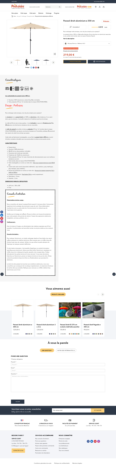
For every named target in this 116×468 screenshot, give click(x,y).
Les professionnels (64, 443)
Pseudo (13, 362)
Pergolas (56, 13)
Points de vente (63, 441)
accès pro (14, 1)
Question (14, 373)
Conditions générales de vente (42, 463)
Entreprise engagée (64, 438)
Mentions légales (77, 463)
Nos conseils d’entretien (42, 438)
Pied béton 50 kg (27, 174)
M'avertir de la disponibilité (70, 51)
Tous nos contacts (64, 450)
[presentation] (23, 396)
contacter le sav (18, 450)
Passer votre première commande (44, 445)
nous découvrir (34, 7)
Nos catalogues (63, 448)
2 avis (105, 27)
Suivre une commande (41, 448)
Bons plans (15, 13)
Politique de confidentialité (62, 463)
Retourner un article (40, 450)
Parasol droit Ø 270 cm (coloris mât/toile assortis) (69, 326)
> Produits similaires (75, 61)
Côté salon (33, 13)
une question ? (47, 350)
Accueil (19, 16)
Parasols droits (30, 16)
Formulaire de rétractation (42, 453)
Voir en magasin (99, 61)
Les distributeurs (63, 445)
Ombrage (48, 13)
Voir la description (68, 38)
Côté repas (23, 13)
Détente (40, 13)
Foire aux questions (40, 441)
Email (13, 368)
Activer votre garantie (41, 443)
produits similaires (58, 294)
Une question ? (76, 27)
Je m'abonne (97, 410)
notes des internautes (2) (66, 350)
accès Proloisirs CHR (99, 1)
